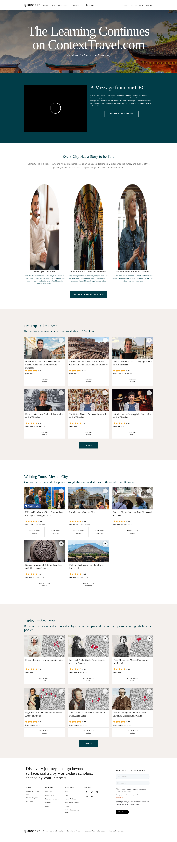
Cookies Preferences (116, 831)
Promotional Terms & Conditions (94, 831)
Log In (141, 5)
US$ (125, 5)
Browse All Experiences (121, 114)
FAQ (66, 795)
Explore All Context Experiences (88, 294)
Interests (76, 5)
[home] (32, 5)
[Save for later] (61, 340)
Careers (48, 803)
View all (88, 445)
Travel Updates (70, 799)
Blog (66, 791)
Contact (67, 806)
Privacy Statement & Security (53, 831)
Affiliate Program (32, 798)
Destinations (48, 5)
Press (47, 806)
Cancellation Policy (73, 831)
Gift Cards (29, 801)
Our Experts (49, 795)
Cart (133, 5)
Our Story (48, 791)
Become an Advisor (72, 803)
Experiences (62, 5)
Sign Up (149, 5)
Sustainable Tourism (52, 799)
